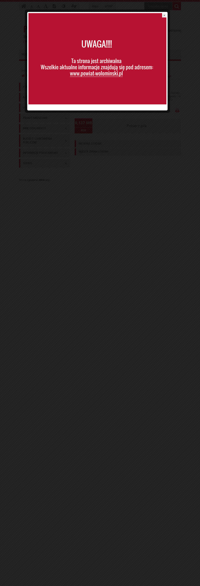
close (167, 16)
